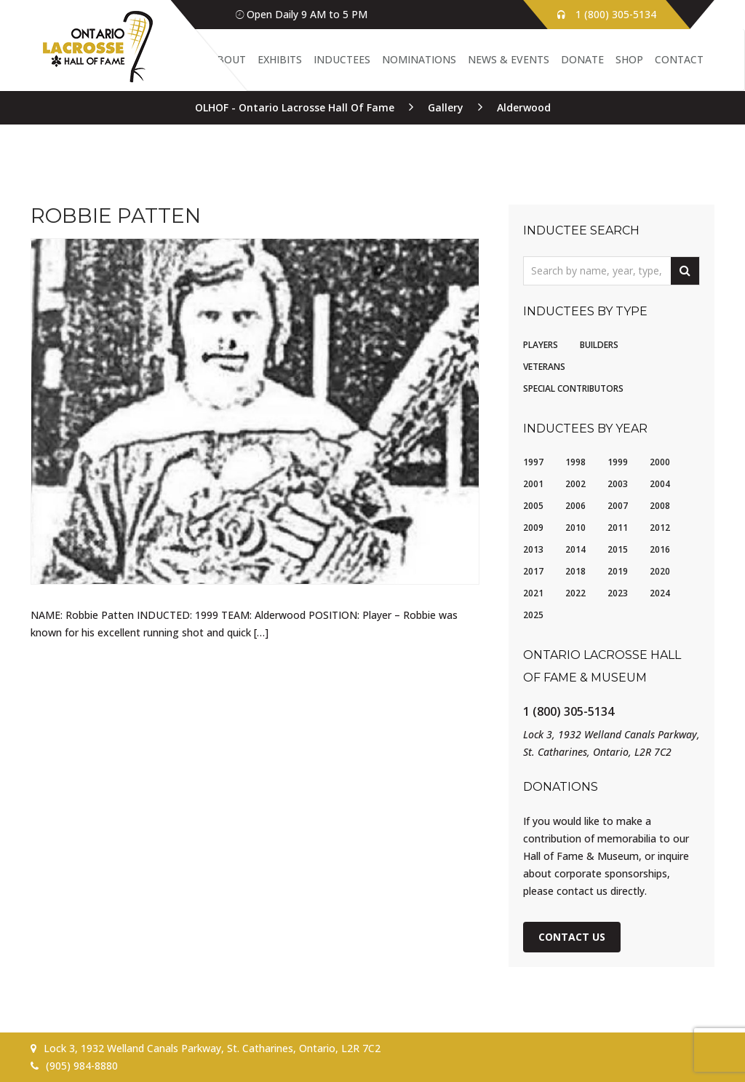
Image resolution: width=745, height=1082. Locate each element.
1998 (575, 462)
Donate (582, 59)
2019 (617, 571)
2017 (533, 571)
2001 (533, 484)
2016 (660, 549)
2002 (575, 484)
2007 (617, 505)
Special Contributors (573, 388)
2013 (533, 549)
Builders (599, 345)
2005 (533, 505)
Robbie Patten (116, 215)
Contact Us (571, 937)
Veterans (544, 366)
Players (540, 345)
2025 (533, 615)
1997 (533, 462)
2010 (575, 527)
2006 (575, 505)
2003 (617, 484)
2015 (617, 549)
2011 (617, 527)
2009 (533, 527)
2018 (575, 571)
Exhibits (280, 59)
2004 (660, 484)
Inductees (342, 59)
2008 (660, 505)
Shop (629, 59)
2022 (575, 593)
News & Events (508, 59)
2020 (660, 571)
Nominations (419, 59)
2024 (660, 593)
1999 (617, 462)
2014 (575, 549)
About (228, 59)
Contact (679, 59)
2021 (533, 593)
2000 (660, 462)
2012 (660, 527)
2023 (617, 593)
